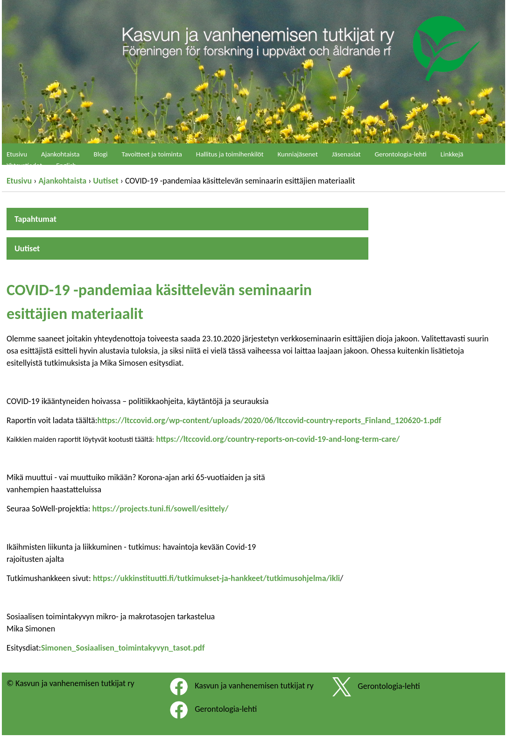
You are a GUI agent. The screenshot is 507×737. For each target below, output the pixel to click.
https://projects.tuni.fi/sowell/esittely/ (160, 508)
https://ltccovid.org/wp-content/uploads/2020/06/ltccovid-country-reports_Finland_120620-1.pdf (269, 420)
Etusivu (19, 181)
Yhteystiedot (24, 165)
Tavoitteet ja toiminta (152, 154)
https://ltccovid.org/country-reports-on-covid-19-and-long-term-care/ (277, 439)
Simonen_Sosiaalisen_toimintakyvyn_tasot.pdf (123, 648)
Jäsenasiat (346, 154)
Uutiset (105, 181)
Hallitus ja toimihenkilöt (230, 154)
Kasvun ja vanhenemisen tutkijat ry (254, 685)
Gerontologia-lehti (401, 154)
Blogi (101, 154)
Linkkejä (452, 154)
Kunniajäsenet (298, 154)
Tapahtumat (35, 219)
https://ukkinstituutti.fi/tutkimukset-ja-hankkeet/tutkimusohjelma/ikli (216, 578)
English (66, 165)
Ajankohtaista (62, 181)
